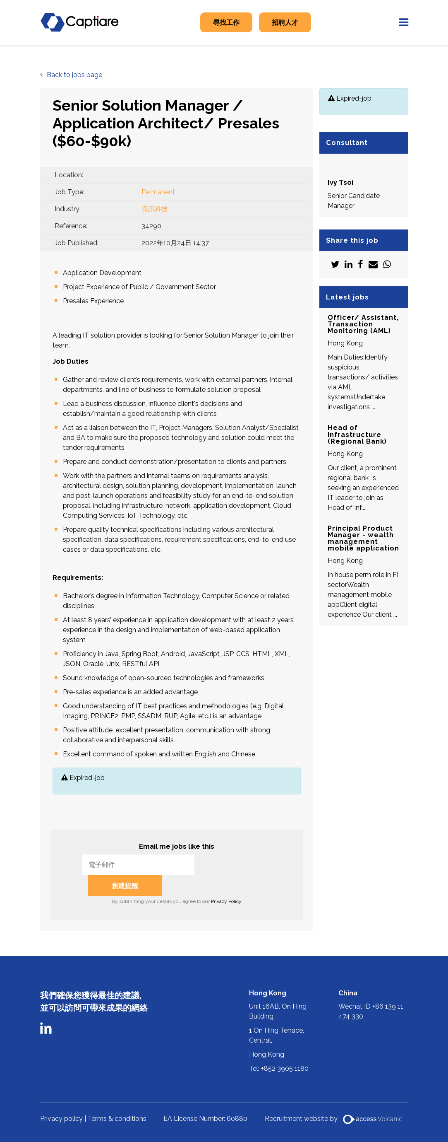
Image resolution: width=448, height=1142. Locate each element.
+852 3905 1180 (285, 1048)
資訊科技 (154, 209)
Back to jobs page (74, 75)
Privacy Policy (226, 881)
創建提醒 (236, 865)
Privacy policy (61, 1098)
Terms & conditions (117, 1098)
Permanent (158, 192)
